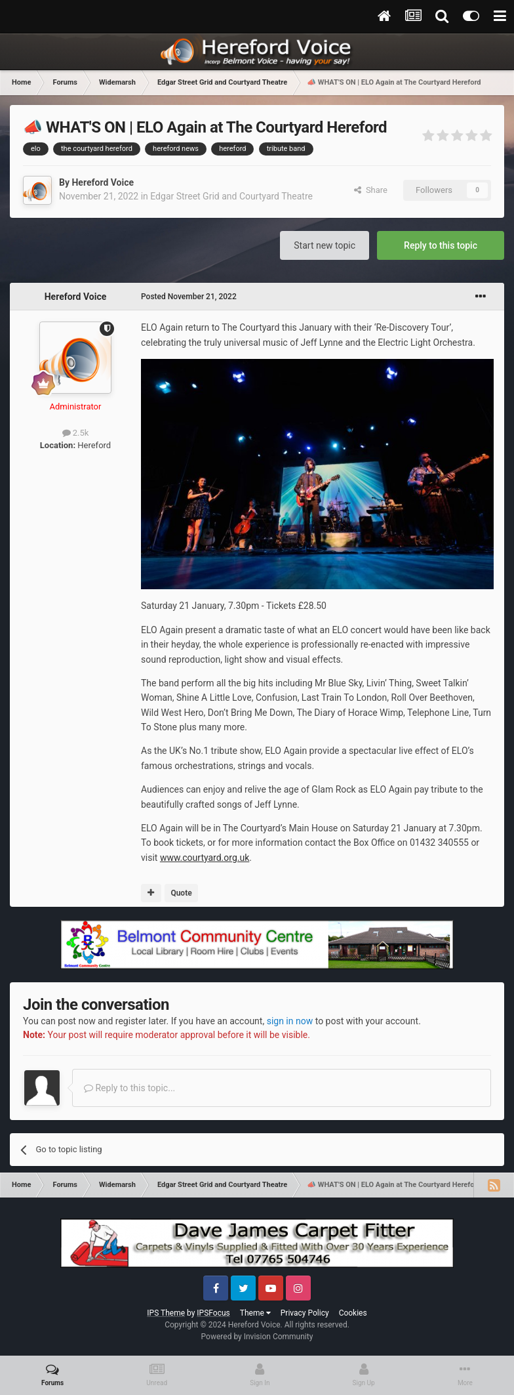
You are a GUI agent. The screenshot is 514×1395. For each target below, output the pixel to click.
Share (370, 190)
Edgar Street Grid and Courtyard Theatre (231, 196)
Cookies (353, 1313)
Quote (180, 893)
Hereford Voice (102, 182)
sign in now (290, 1021)
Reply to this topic (440, 245)
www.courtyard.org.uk (204, 857)
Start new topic (324, 245)
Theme (255, 1313)
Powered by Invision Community (257, 1336)
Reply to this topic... (129, 1088)
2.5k (75, 433)
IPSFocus (213, 1313)
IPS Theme (166, 1313)
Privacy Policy (305, 1313)
